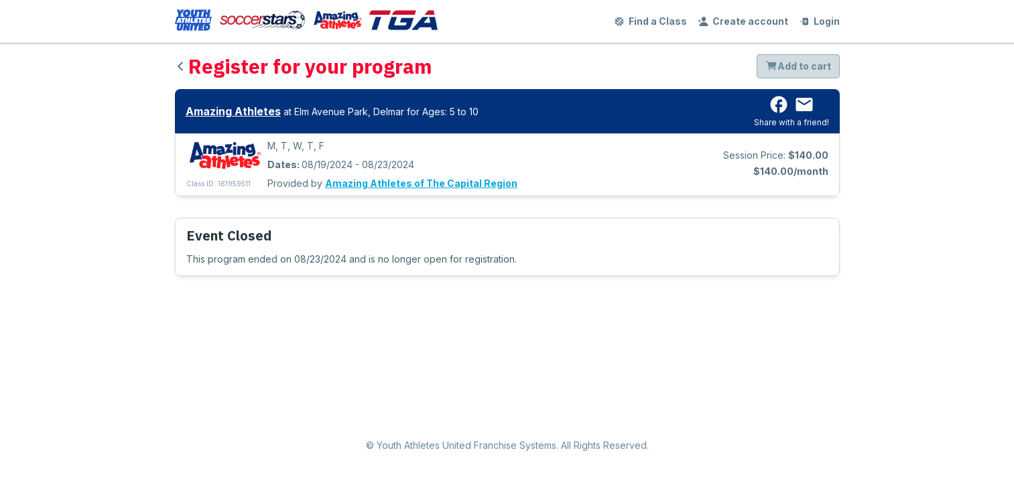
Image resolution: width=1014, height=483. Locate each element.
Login (819, 21)
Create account (743, 21)
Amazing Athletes (233, 111)
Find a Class (650, 21)
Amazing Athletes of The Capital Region (421, 183)
